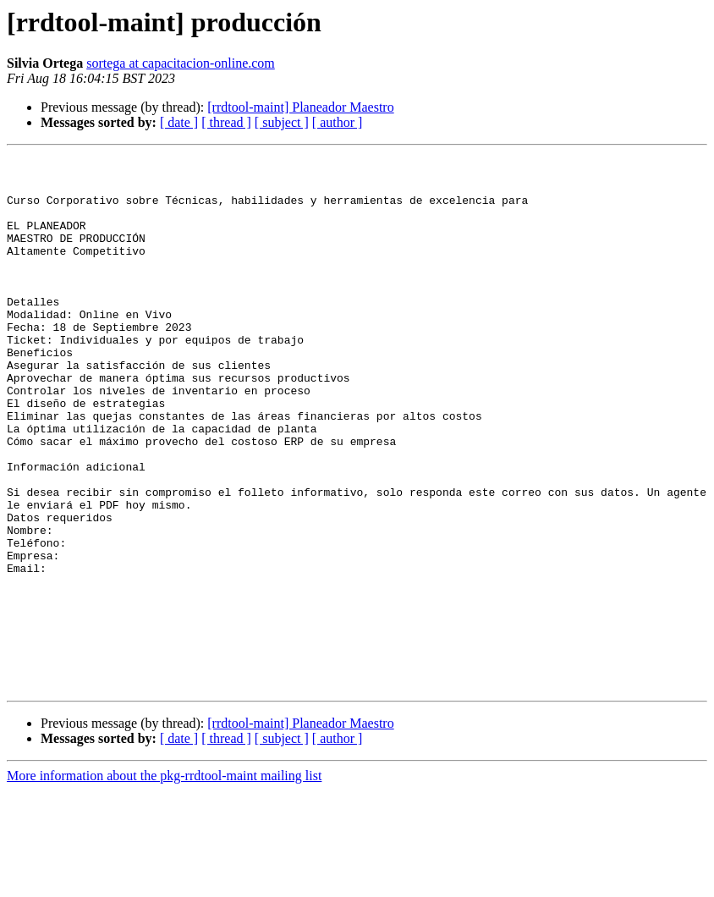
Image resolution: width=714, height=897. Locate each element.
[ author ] (337, 122)
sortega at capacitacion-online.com (180, 63)
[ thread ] (226, 122)
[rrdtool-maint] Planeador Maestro (300, 107)
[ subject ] (282, 122)
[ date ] (179, 122)
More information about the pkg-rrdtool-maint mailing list (164, 882)
